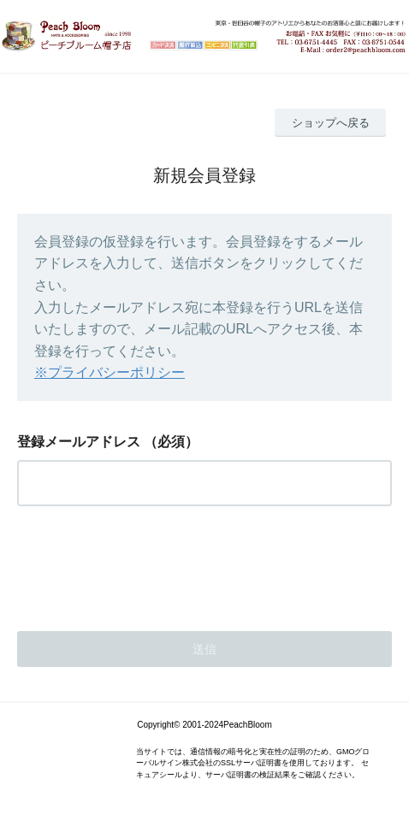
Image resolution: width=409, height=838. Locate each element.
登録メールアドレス (78, 441)
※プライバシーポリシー (109, 372)
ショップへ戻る (331, 122)
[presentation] (147, 563)
